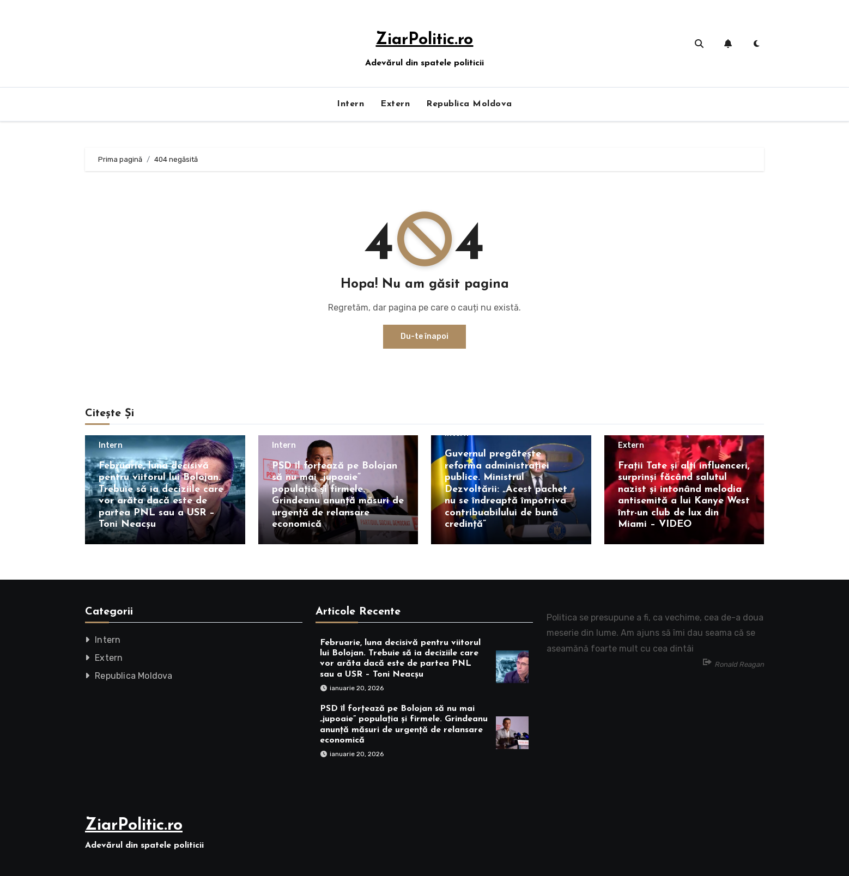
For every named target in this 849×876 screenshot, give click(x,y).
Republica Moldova (469, 104)
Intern (350, 104)
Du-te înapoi (424, 336)
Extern (395, 104)
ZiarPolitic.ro (424, 40)
